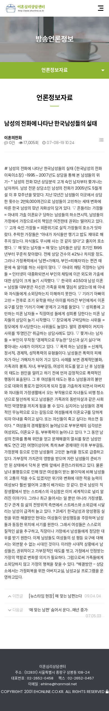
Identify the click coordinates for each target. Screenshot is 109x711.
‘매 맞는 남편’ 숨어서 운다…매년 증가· (58, 610)
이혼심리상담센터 (25, 8)
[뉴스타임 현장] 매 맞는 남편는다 (55, 596)
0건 (9, 142)
